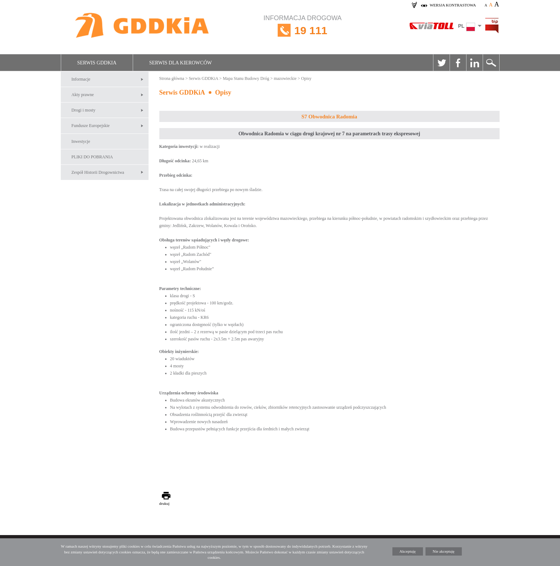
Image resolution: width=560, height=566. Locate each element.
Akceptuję (408, 551)
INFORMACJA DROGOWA (303, 30)
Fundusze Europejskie (91, 125)
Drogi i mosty (84, 110)
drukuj (164, 503)
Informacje (81, 79)
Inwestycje (81, 141)
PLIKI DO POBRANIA (92, 156)
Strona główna (172, 78)
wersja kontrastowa (453, 5)
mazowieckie (285, 78)
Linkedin (474, 62)
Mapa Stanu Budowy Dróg (246, 78)
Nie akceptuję (444, 551)
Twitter (441, 62)
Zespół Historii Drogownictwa (98, 172)
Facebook (458, 62)
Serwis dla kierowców (180, 62)
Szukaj (491, 62)
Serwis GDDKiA (97, 62)
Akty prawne (83, 94)
